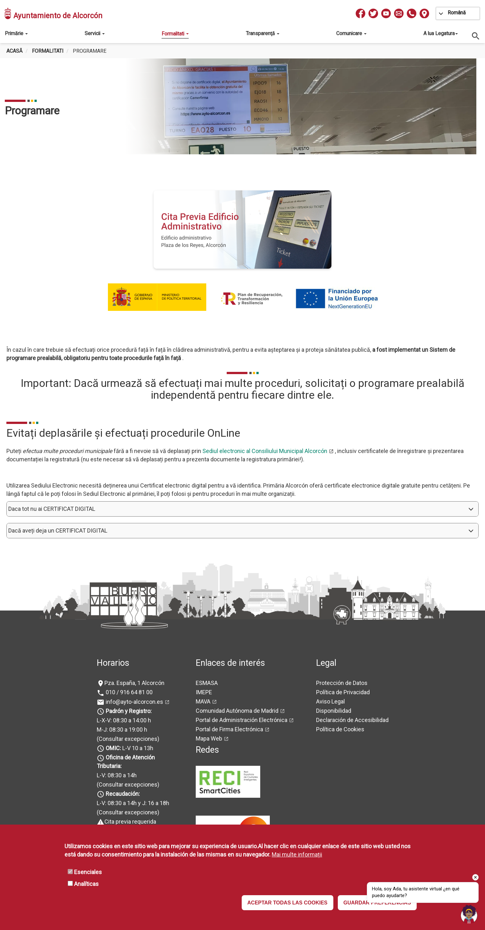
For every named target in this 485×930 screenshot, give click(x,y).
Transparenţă (262, 33)
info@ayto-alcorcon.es (133, 701)
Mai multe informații (297, 854)
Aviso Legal (330, 701)
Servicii (95, 33)
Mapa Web (209, 738)
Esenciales (88, 872)
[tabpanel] (240, 106)
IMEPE (204, 692)
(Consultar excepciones (127, 738)
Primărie (16, 33)
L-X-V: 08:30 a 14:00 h (124, 720)
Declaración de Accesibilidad (352, 720)
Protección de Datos (342, 683)
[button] (242, 509)
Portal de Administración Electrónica (241, 720)
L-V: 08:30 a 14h (117, 775)
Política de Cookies (340, 729)
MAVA (203, 701)
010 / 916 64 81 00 (128, 692)
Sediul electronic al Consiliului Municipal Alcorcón (264, 451)
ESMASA (207, 683)
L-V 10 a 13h (128, 748)
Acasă (14, 51)
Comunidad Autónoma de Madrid (237, 710)
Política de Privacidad (343, 692)
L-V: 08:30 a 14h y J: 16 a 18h (133, 803)
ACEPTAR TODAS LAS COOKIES (287, 902)
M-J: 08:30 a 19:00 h (122, 729)
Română (457, 13)
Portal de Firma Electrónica (229, 729)
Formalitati (175, 34)
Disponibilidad (333, 710)
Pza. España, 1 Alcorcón (134, 683)
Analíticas (86, 883)
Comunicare (351, 33)
